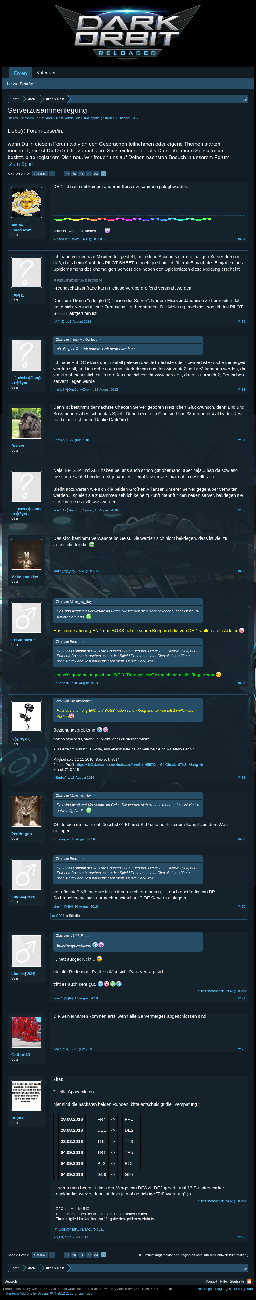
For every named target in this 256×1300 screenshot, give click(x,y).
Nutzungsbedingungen (214, 1289)
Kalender (46, 72)
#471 (241, 998)
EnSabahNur (23, 640)
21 (81, 174)
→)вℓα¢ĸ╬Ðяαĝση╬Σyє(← (26, 380)
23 (96, 174)
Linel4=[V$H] (23, 897)
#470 (241, 906)
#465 (241, 510)
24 (103, 174)
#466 (241, 571)
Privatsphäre (243, 1289)
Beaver (17, 445)
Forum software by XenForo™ (130, 1289)
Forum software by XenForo (45, 1289)
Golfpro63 (20, 1054)
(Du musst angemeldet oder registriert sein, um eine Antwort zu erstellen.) (193, 1255)
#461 (241, 239)
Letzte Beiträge (21, 83)
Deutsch (11, 1281)
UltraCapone (90, 118)
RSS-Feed (249, 1281)
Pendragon (21, 834)
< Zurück (39, 174)
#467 (241, 683)
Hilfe (223, 1281)
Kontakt (211, 1281)
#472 (241, 1049)
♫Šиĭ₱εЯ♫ (20, 739)
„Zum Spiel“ (21, 164)
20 (74, 174)
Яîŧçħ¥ (17, 1118)
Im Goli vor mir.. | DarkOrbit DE (78, 1229)
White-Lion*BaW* (21, 227)
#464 (241, 440)
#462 (241, 321)
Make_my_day (24, 577)
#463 (241, 389)
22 (89, 174)
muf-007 (58, 915)
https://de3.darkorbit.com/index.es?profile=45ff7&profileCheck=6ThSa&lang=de (140, 765)
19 (67, 174)
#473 (241, 1237)
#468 (241, 777)
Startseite (237, 1281)
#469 (241, 839)
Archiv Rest (54, 118)
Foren (20, 73)
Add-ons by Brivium (50, 1293)
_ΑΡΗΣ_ (19, 295)
